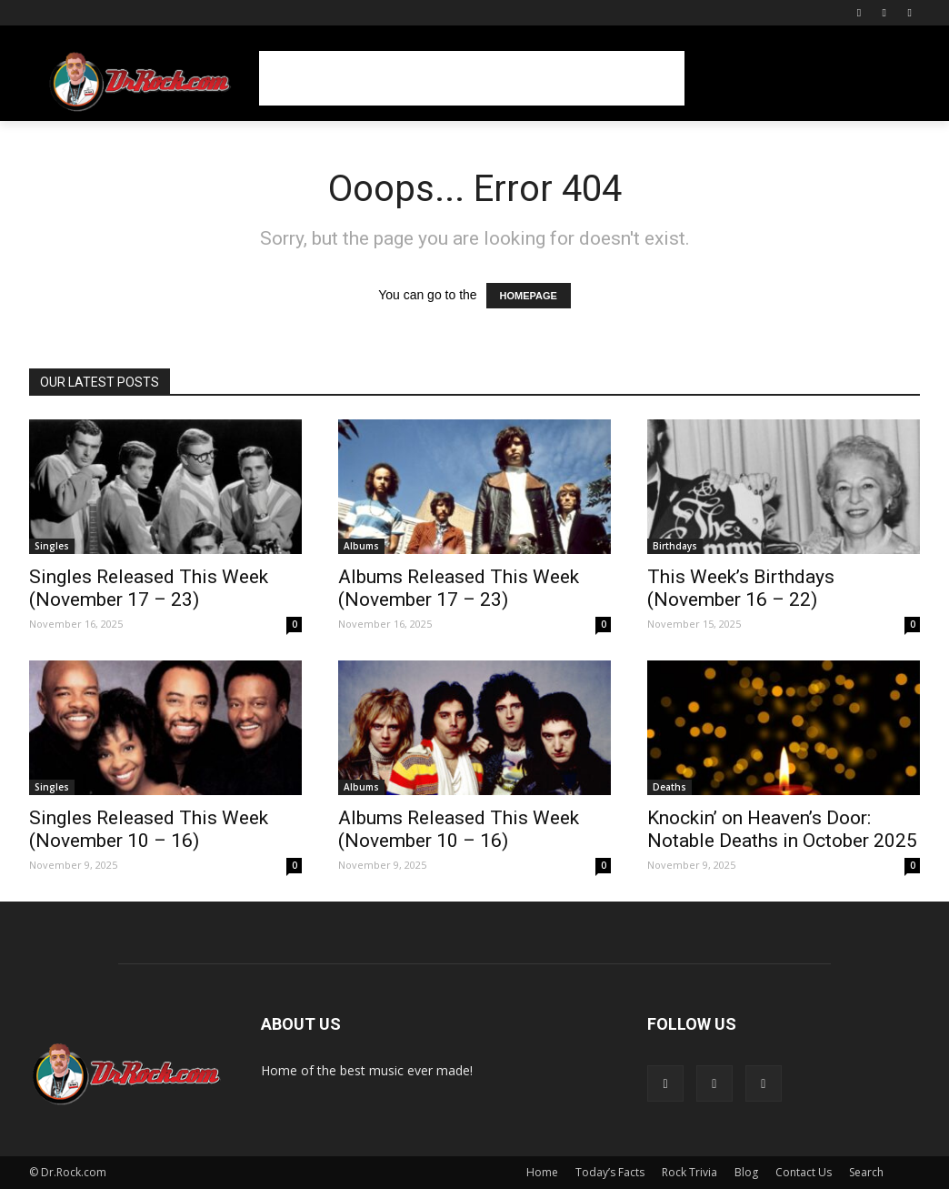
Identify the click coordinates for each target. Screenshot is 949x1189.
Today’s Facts (609, 1172)
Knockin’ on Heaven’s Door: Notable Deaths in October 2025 (782, 829)
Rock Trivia (689, 1172)
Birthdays (675, 545)
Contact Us (803, 1172)
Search (866, 1172)
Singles (52, 545)
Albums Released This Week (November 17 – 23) (458, 588)
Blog (746, 1172)
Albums (361, 545)
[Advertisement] (471, 78)
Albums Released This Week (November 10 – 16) (458, 829)
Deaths (669, 787)
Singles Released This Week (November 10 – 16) (148, 829)
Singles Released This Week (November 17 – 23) (148, 588)
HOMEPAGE (528, 295)
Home (542, 1172)
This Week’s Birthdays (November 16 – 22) (740, 588)
